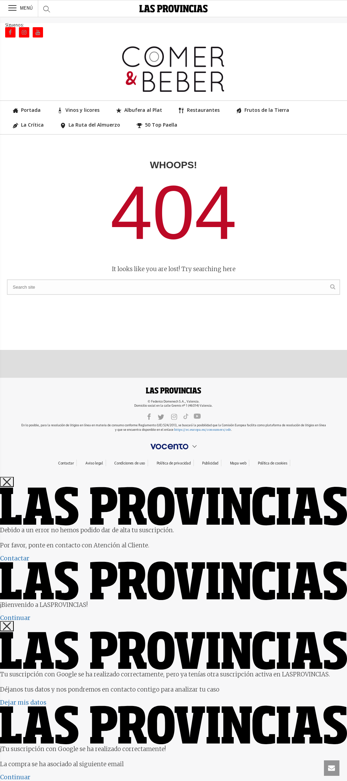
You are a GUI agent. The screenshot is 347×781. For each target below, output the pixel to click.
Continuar (15, 618)
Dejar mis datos (23, 702)
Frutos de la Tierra (262, 110)
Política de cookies (272, 463)
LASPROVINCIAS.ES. (173, 390)
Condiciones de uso (129, 463)
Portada (27, 110)
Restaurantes (199, 110)
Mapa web (238, 463)
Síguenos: (14, 25)
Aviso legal (94, 463)
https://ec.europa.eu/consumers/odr (202, 429)
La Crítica (28, 124)
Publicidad (210, 463)
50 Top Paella (157, 124)
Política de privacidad (174, 463)
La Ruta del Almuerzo (90, 124)
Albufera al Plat (139, 110)
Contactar (66, 463)
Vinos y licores (78, 110)
